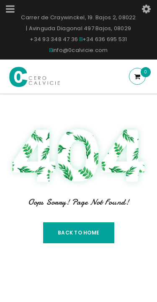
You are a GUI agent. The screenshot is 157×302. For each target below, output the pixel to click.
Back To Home (78, 232)
